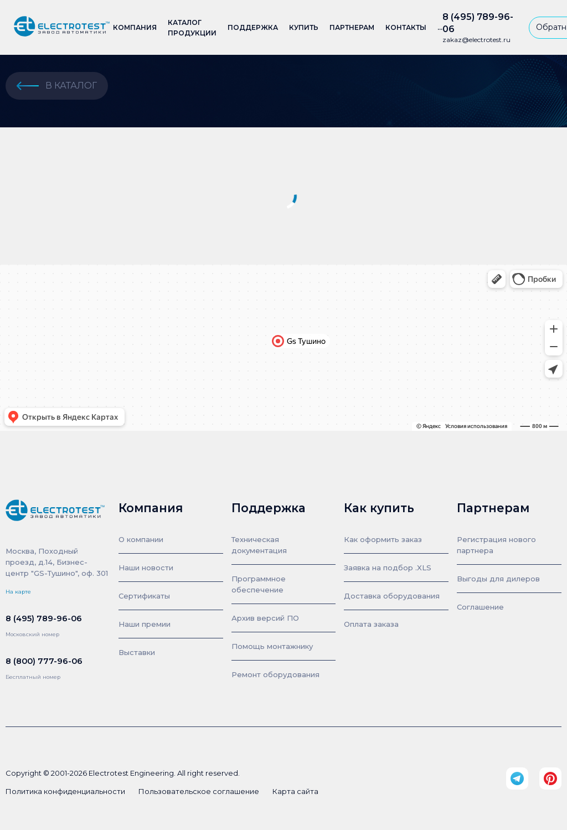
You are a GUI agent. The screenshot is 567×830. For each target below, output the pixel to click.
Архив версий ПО (265, 618)
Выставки (136, 652)
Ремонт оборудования (275, 674)
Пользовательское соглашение (198, 791)
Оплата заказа (371, 624)
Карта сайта (295, 791)
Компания (135, 27)
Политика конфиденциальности (65, 791)
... (439, 27)
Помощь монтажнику (272, 646)
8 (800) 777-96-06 (44, 661)
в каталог (57, 85)
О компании (140, 539)
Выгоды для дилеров (498, 578)
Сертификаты (144, 595)
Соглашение (480, 606)
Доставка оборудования (392, 595)
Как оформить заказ (383, 539)
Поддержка (253, 27)
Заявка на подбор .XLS (387, 567)
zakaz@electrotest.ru (476, 39)
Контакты (405, 27)
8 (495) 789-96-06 (477, 23)
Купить (303, 27)
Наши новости (145, 567)
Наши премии (144, 624)
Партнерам (351, 27)
